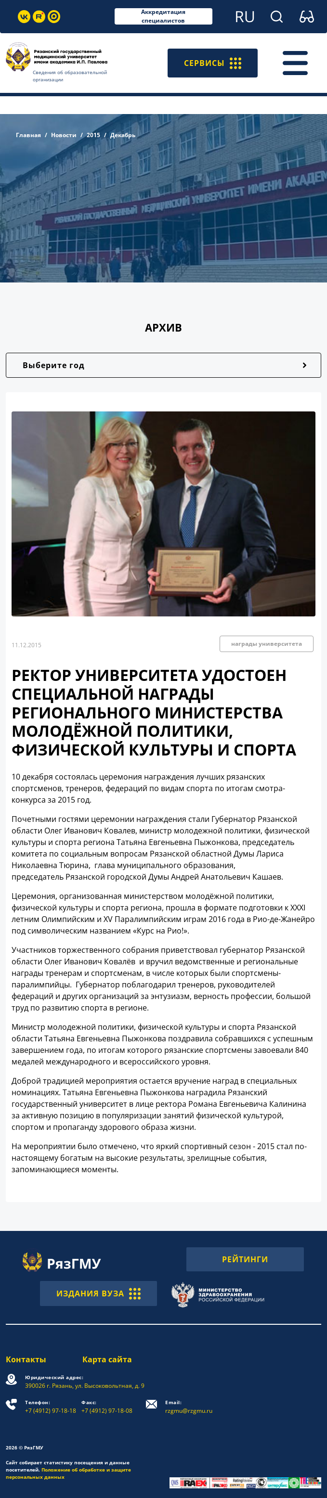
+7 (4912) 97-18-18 (50, 1407)
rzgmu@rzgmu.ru (188, 1407)
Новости (64, 135)
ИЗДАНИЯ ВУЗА (98, 1293)
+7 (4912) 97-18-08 (106, 1407)
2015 (93, 135)
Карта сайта (107, 1359)
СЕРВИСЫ (212, 63)
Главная (28, 135)
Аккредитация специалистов (163, 16)
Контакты (26, 1359)
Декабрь (122, 135)
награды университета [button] (266, 644)
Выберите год (54, 365)
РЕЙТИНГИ (245, 1259)
